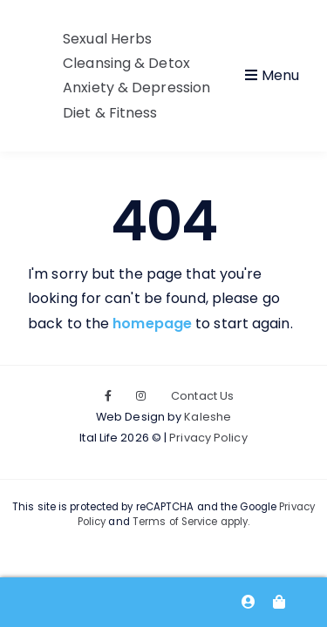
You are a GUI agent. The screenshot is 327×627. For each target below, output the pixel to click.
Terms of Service (175, 522)
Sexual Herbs (107, 39)
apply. (234, 522)
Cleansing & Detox (126, 63)
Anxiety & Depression (136, 88)
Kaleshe (207, 416)
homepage (152, 324)
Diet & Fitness (110, 113)
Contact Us (202, 395)
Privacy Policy (208, 437)
